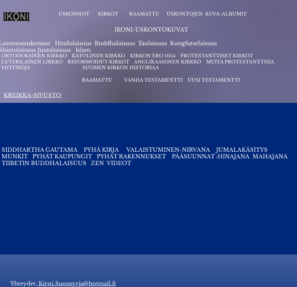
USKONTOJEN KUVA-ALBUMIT (207, 14)
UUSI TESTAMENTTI (214, 80)
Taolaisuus (152, 43)
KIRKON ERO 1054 (152, 56)
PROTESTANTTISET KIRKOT (216, 56)
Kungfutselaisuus (193, 43)
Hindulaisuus (72, 43)
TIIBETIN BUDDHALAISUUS (44, 163)
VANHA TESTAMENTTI (154, 80)
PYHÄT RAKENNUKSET (130, 156)
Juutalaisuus (54, 50)
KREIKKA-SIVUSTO (32, 95)
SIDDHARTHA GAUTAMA (42, 150)
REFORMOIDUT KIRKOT (98, 62)
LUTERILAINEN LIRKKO (32, 62)
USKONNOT (73, 14)
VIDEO (117, 163)
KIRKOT (108, 14)
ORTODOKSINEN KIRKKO (34, 56)
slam (84, 50)
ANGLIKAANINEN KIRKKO (167, 62)
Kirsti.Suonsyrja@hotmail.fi (76, 283)
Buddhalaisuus (115, 43)
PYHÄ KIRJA (102, 150)
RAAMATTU (144, 14)
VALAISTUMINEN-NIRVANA (168, 150)
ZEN (97, 163)
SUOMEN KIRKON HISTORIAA (120, 67)
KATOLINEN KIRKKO (99, 56)
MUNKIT (15, 156)
